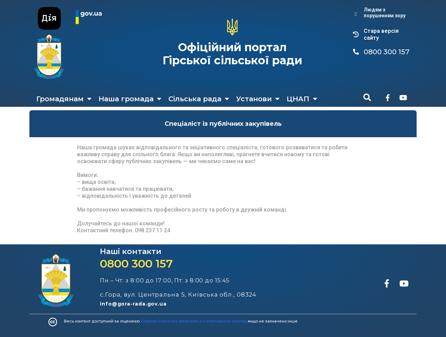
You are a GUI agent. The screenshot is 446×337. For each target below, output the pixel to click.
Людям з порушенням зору (385, 12)
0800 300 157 (136, 263)
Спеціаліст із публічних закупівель (223, 124)
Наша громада (130, 99)
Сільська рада (198, 99)
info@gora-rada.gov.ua (133, 304)
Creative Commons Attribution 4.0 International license (193, 321)
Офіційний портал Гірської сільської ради (232, 53)
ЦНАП (302, 99)
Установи (258, 99)
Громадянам (64, 99)
